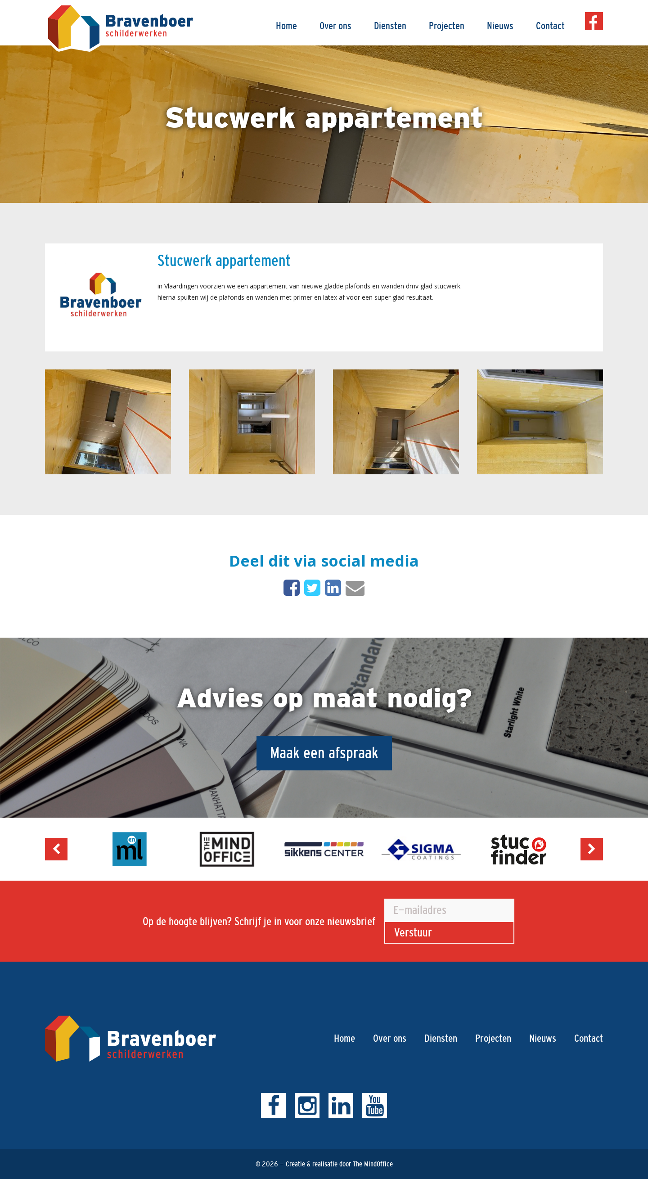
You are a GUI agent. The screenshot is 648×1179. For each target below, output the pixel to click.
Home (286, 26)
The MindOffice (373, 1164)
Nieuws (500, 26)
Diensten (390, 26)
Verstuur (413, 932)
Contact (550, 26)
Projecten (446, 26)
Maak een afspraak (324, 752)
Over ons (335, 26)
